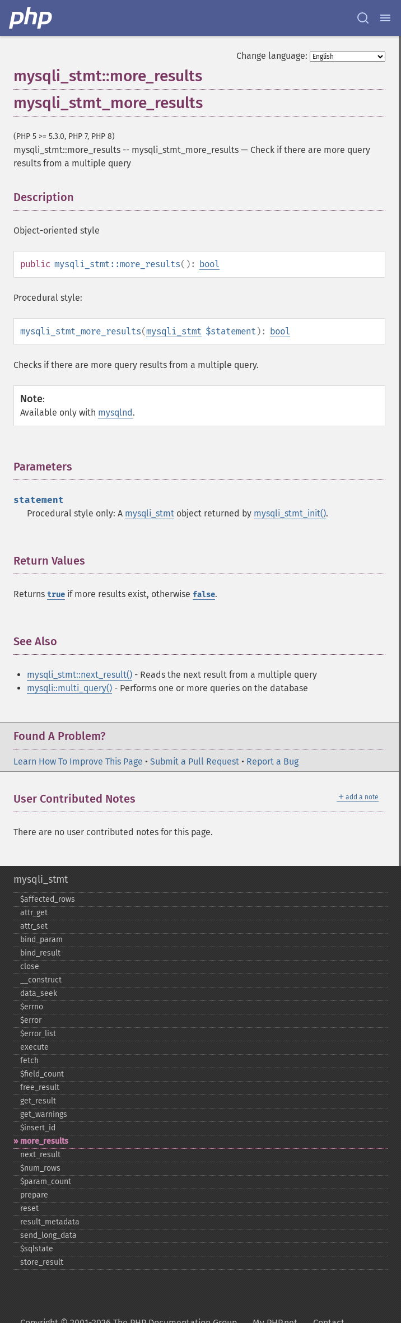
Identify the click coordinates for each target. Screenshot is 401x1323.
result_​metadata (50, 1222)
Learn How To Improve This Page (78, 761)
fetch (29, 1060)
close (29, 966)
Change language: (271, 55)
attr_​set (34, 926)
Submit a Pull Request (194, 761)
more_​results (44, 1141)
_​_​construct (41, 980)
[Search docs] (363, 18)
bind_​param (41, 939)
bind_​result (40, 953)
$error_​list (38, 1033)
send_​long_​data (48, 1235)
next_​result (40, 1154)
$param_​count (45, 1181)
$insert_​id (37, 1128)
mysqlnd (115, 412)
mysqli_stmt (174, 331)
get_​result (38, 1101)
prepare (34, 1195)
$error (30, 1020)
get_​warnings (43, 1114)
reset (29, 1208)
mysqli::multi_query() (69, 688)
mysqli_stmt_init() (290, 513)
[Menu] (385, 18)
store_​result (41, 1262)
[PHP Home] (31, 18)
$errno (31, 1007)
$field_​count (42, 1074)
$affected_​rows (47, 899)
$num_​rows (40, 1168)
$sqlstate (36, 1249)
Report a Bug (272, 761)
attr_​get (34, 912)
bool (209, 264)
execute (34, 1047)
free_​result (39, 1087)
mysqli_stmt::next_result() (79, 674)
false (204, 594)
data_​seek (38, 993)
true (56, 594)
